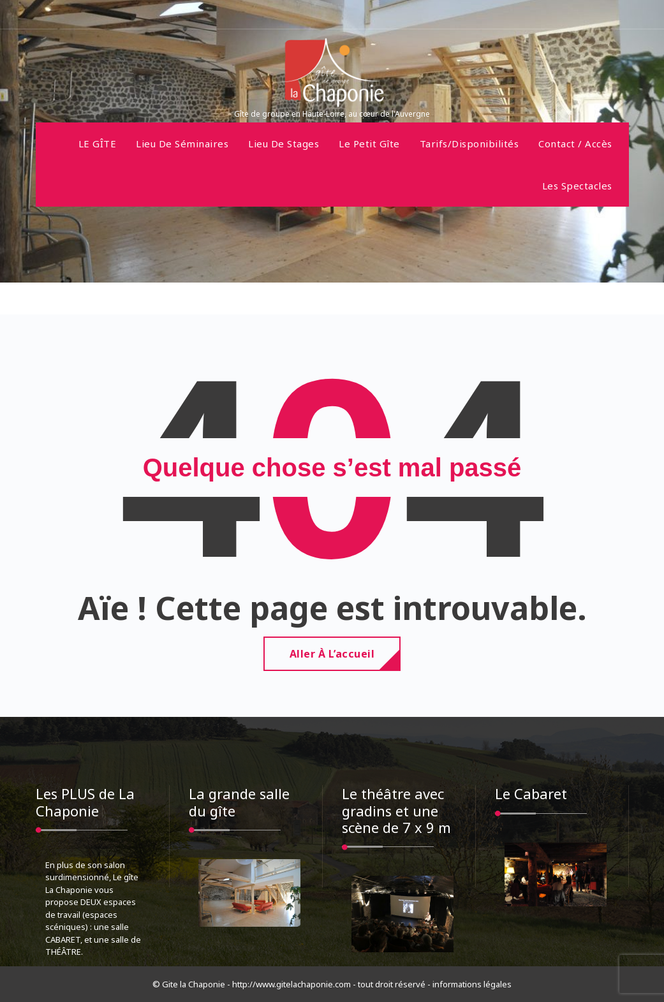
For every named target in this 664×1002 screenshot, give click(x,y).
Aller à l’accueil (332, 654)
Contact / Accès (575, 143)
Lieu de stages (283, 143)
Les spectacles (577, 185)
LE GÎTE (97, 143)
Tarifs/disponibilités (469, 143)
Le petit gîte (369, 143)
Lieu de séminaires (182, 143)
